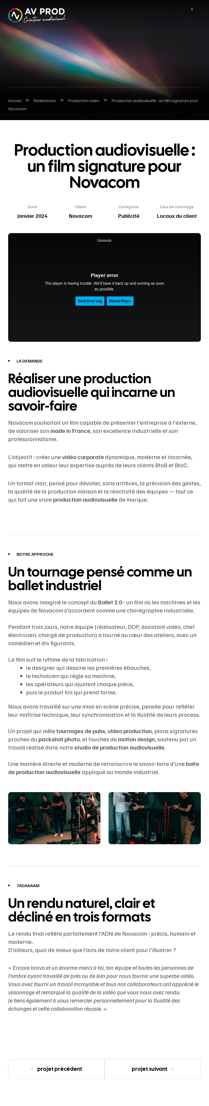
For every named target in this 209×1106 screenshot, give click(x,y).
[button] (158, 108)
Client (80, 206)
